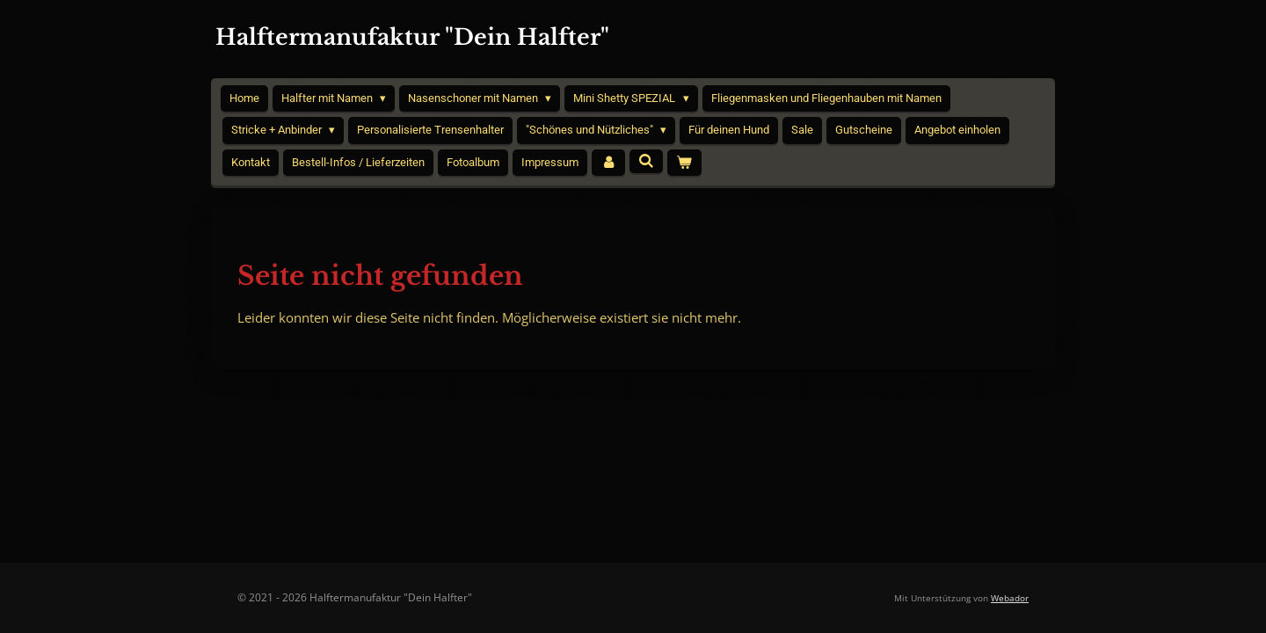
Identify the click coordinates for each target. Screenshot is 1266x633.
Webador (1010, 598)
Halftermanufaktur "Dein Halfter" (412, 37)
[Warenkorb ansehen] (684, 163)
